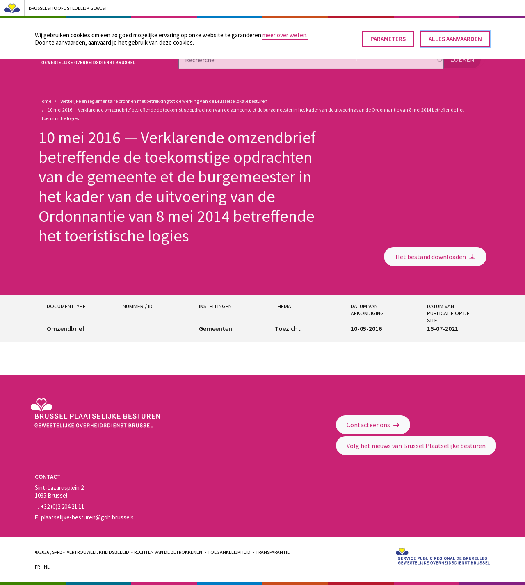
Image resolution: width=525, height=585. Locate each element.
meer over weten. (285, 32)
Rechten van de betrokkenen (168, 552)
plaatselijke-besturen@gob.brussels (84, 517)
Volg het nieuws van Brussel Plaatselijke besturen (416, 446)
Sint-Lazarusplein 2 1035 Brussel (59, 491)
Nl (47, 567)
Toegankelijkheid (229, 552)
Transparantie (273, 552)
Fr (37, 567)
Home (45, 101)
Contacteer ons (373, 425)
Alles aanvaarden (455, 35)
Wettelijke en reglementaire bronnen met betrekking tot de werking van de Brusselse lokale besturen (163, 101)
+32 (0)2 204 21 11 (59, 506)
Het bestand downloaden (435, 257)
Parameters (388, 35)
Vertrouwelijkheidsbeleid (98, 552)
